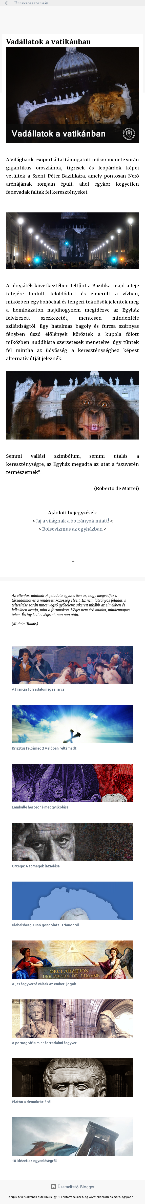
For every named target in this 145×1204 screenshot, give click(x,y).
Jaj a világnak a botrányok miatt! (72, 521)
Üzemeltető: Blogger (72, 1187)
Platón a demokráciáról (31, 1102)
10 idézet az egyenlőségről (34, 1161)
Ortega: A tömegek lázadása (36, 866)
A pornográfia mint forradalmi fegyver (44, 1043)
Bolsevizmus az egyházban (72, 529)
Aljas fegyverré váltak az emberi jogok (44, 984)
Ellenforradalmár (31, 3)
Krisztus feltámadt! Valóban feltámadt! (44, 748)
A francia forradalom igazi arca (38, 689)
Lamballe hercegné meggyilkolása (40, 807)
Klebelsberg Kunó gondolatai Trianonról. (46, 925)
